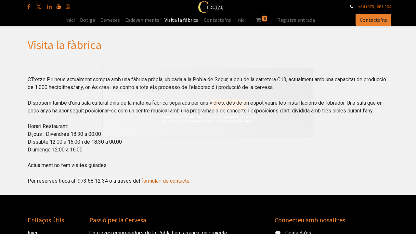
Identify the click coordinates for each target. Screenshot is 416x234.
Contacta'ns (370, 20)
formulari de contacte (165, 181)
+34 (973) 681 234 (371, 6)
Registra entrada (296, 20)
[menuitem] (70, 19)
